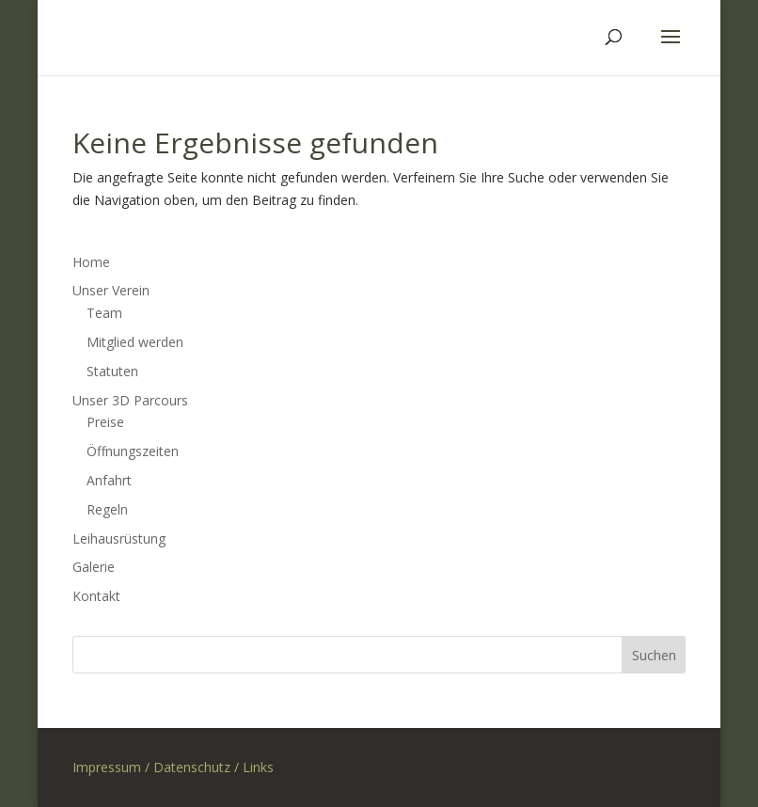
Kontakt (96, 596)
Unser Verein (111, 290)
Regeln (107, 509)
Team (104, 313)
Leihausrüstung (119, 538)
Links (258, 767)
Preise (105, 422)
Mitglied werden (135, 342)
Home (91, 262)
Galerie (93, 567)
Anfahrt (109, 480)
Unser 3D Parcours (130, 400)
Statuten (112, 371)
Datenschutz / (198, 767)
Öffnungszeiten (133, 451)
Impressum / (112, 767)
